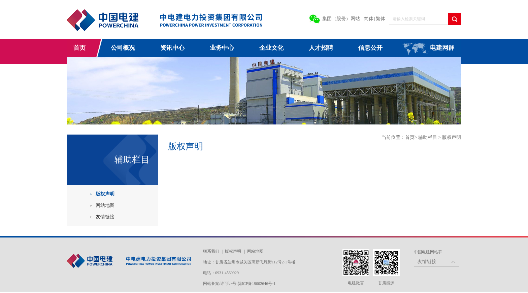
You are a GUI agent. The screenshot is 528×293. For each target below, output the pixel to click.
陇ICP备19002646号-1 (257, 283)
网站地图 (105, 205)
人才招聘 (321, 47)
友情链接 (105, 216)
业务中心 (222, 47)
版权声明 (105, 193)
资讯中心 (172, 47)
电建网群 (442, 47)
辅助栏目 (428, 137)
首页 (79, 47)
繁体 (380, 18)
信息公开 (370, 47)
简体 (368, 18)
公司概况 (123, 47)
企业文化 (271, 47)
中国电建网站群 (428, 252)
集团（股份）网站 (341, 18)
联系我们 (211, 251)
